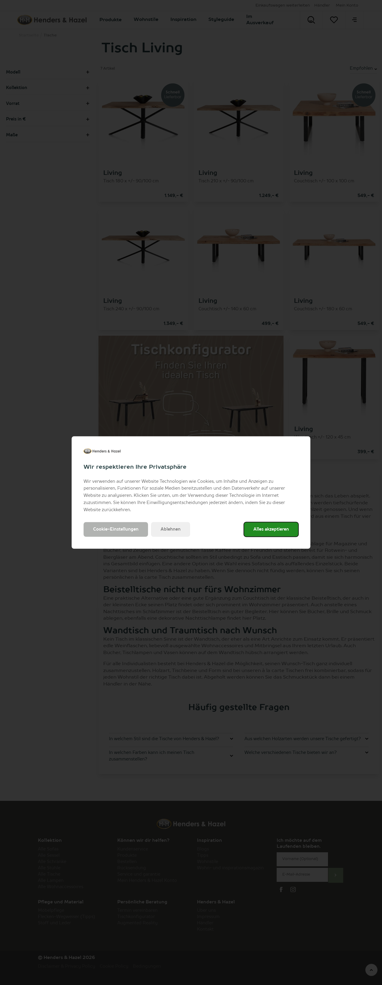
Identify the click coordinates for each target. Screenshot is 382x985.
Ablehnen (171, 529)
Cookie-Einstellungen (115, 529)
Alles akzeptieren (271, 529)
